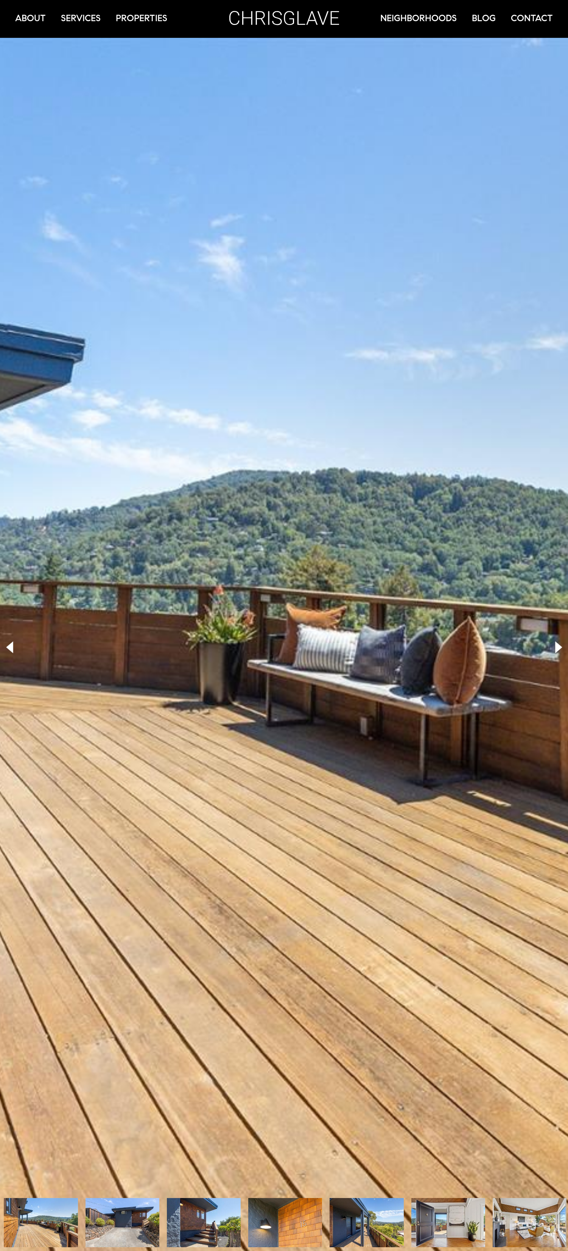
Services (81, 18)
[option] (40, 1222)
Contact (532, 18)
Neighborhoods (418, 18)
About (30, 18)
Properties (141, 18)
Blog (484, 18)
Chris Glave (284, 18)
